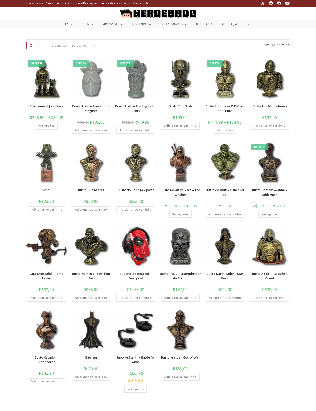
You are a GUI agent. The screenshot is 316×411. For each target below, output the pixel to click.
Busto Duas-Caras (91, 190)
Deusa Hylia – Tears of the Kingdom (91, 108)
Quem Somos (34, 3)
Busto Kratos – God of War (180, 357)
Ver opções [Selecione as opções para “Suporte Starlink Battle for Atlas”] (136, 389)
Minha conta (141, 3)
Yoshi (46, 190)
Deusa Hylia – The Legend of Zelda (135, 108)
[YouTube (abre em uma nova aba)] (286, 3)
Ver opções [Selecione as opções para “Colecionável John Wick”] (46, 126)
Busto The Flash (180, 106)
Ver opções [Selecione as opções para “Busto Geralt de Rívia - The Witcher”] (180, 214)
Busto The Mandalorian (269, 106)
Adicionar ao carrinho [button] (91, 130)
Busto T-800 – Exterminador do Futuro (180, 276)
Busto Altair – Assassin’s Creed (269, 276)
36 (278, 45)
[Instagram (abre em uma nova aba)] (279, 3)
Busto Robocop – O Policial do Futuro (224, 108)
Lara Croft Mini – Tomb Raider (46, 276)
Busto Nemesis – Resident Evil (91, 276)
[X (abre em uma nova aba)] (263, 3)
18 (273, 45)
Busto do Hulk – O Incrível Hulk (225, 192)
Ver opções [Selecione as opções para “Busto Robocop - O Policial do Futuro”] (225, 130)
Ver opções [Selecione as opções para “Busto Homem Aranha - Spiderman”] (270, 214)
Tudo (286, 45)
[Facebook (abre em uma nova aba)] (271, 3)
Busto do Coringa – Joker (136, 190)
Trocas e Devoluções (84, 3)
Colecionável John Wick (46, 106)
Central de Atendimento (115, 3)
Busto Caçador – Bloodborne (46, 359)
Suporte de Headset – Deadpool (135, 276)
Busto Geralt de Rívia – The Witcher (180, 192)
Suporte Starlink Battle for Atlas (135, 359)
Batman (91, 357)
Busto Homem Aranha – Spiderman (269, 192)
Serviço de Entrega (57, 3)
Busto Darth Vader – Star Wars (225, 276)
